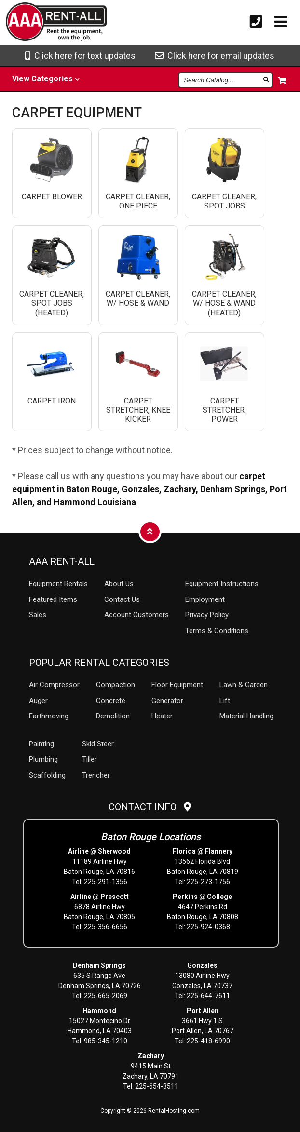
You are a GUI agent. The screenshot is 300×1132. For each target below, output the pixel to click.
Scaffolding (47, 775)
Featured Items (53, 599)
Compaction (115, 684)
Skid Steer (98, 744)
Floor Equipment (177, 684)
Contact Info (150, 807)
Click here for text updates (80, 56)
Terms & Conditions (216, 630)
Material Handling (246, 716)
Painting (41, 744)
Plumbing (43, 759)
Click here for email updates (214, 56)
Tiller (89, 759)
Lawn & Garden (243, 684)
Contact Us (122, 599)
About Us (119, 583)
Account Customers (136, 615)
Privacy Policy (207, 615)
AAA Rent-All (62, 561)
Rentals (58, 583)
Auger (38, 700)
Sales (37, 615)
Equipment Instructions (222, 583)
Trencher (96, 775)
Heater (162, 716)
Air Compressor (54, 684)
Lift (224, 700)
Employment (205, 599)
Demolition (113, 716)
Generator (167, 700)
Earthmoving (48, 716)
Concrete (110, 700)
